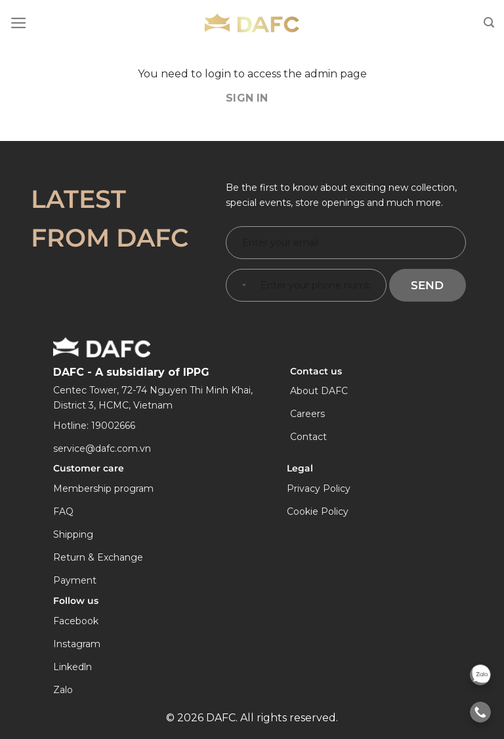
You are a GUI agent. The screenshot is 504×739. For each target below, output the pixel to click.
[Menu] (19, 23)
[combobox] (241, 285)
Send (427, 285)
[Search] (489, 22)
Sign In (247, 98)
